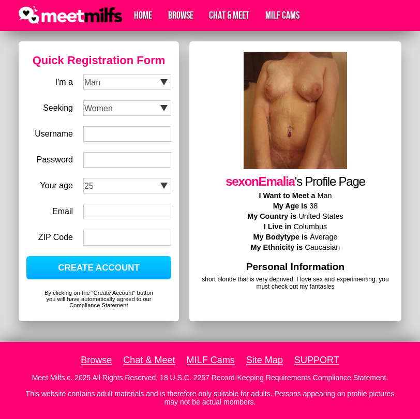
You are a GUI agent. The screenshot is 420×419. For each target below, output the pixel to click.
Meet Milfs (48, 377)
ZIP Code (55, 237)
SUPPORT (316, 360)
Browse (180, 15)
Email (62, 211)
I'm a (64, 82)
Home (143, 15)
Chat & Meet (229, 15)
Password (55, 159)
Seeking (58, 107)
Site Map (264, 360)
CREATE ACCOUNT (99, 268)
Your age (56, 185)
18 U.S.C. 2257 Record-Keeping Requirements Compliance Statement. (274, 377)
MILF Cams (282, 15)
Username (54, 133)
